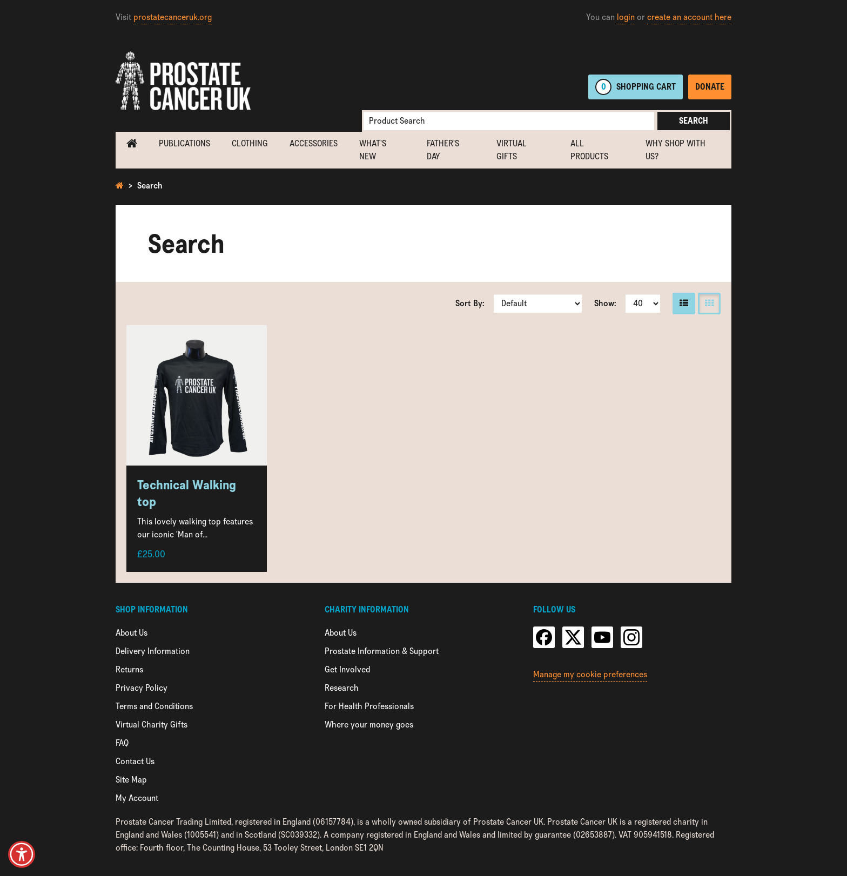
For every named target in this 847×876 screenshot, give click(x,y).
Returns (129, 669)
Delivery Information (153, 651)
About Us (131, 632)
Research (342, 687)
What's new (372, 150)
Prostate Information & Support (382, 651)
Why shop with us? (675, 150)
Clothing (250, 143)
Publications (184, 143)
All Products (589, 150)
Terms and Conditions (154, 706)
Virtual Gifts (511, 150)
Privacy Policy (141, 687)
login (626, 17)
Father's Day (443, 150)
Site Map (131, 779)
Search (693, 120)
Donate (709, 86)
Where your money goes (369, 724)
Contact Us (135, 761)
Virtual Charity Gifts (151, 724)
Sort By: (470, 303)
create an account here (689, 17)
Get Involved (347, 669)
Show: (605, 303)
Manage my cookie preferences (590, 674)
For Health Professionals (369, 706)
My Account (137, 798)
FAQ (122, 743)
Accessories (314, 143)
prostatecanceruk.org (172, 17)
